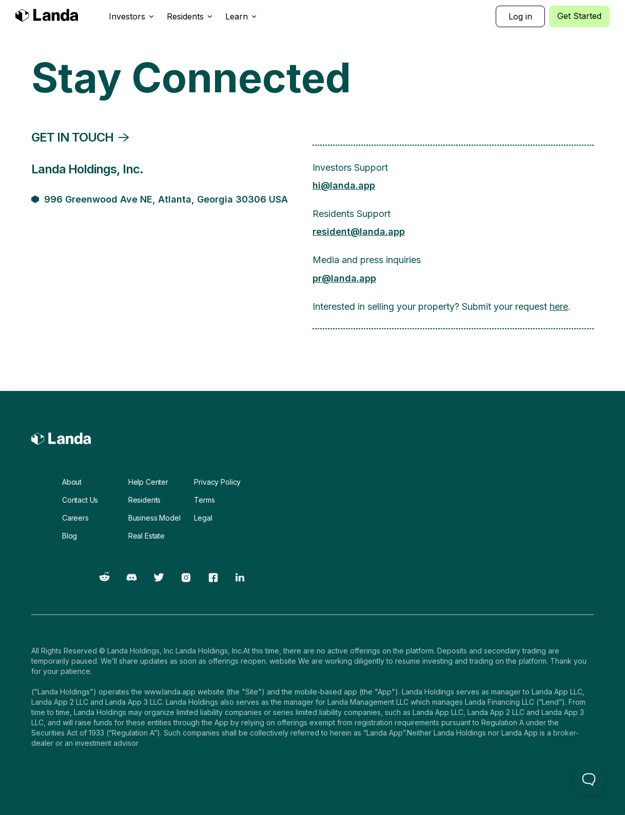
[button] (132, 16)
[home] (46, 17)
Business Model (154, 517)
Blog (69, 535)
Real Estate (146, 535)
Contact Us (80, 499)
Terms (204, 499)
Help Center (148, 482)
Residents (144, 499)
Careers (75, 517)
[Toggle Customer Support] (589, 779)
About (72, 482)
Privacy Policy (217, 482)
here (559, 306)
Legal (203, 517)
